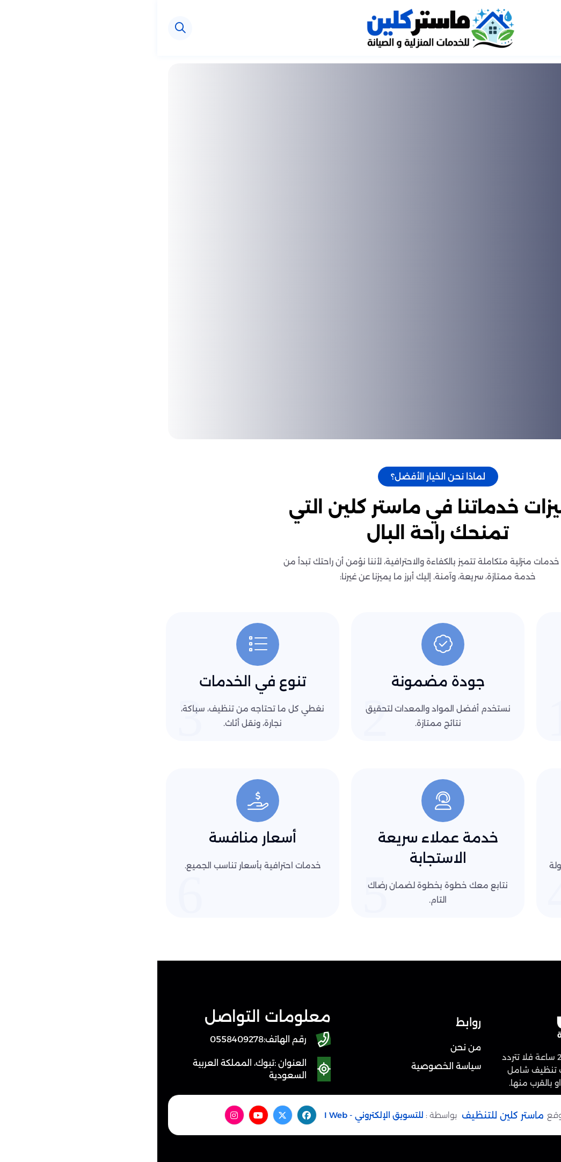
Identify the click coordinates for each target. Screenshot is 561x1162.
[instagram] (77, 1115)
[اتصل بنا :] (520, 1076)
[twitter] (125, 1115)
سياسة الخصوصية (289, 1066)
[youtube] (101, 1115)
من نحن (308, 1047)
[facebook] (149, 1115)
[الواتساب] (520, 1122)
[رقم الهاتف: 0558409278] (103, 1039)
